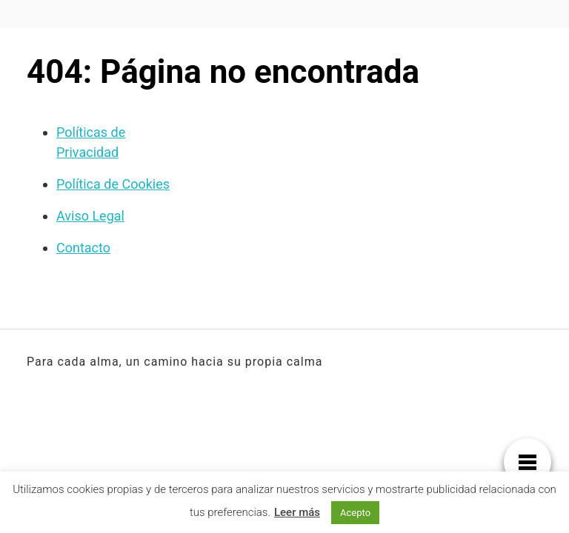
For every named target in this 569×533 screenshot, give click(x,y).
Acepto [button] (355, 512)
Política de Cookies (113, 184)
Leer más (297, 512)
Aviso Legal (90, 216)
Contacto (83, 247)
